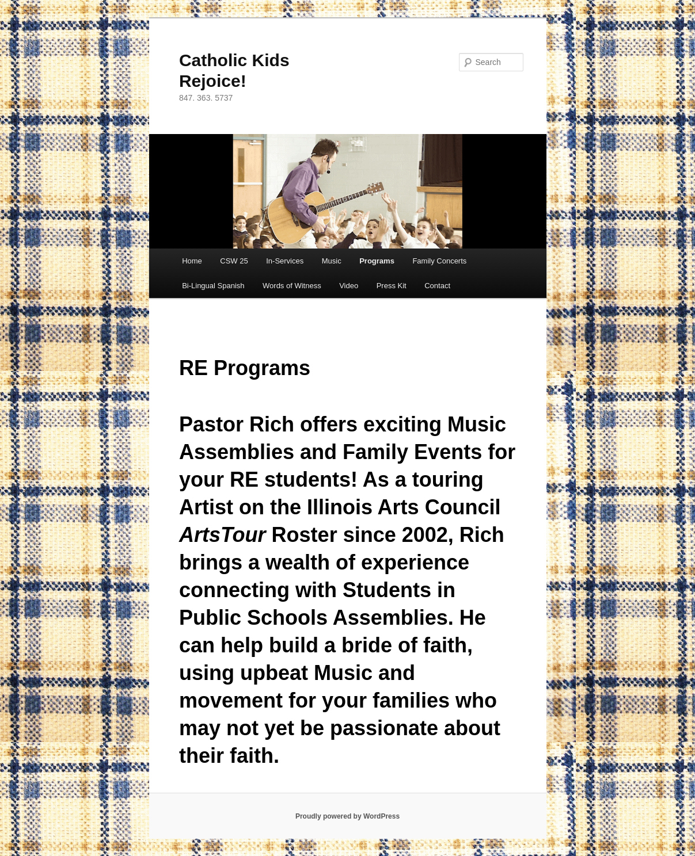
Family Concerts (439, 261)
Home (192, 261)
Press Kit (392, 285)
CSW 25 (234, 261)
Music (331, 261)
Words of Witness (292, 285)
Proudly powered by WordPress (347, 816)
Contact (437, 285)
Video (348, 285)
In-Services (284, 261)
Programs (376, 261)
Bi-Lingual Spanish (213, 285)
